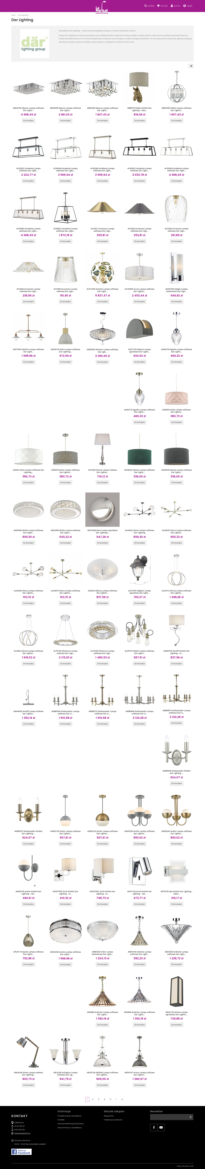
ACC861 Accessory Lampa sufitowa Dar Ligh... (102, 229)
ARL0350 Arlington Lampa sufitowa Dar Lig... (65, 1073)
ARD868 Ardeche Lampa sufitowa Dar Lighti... (139, 1013)
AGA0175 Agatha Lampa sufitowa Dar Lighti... (139, 410)
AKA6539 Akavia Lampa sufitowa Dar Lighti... (176, 471)
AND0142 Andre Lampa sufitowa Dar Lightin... (102, 832)
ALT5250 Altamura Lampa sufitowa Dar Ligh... (102, 652)
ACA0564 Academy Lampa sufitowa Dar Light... (28, 229)
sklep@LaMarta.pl (22, 1133)
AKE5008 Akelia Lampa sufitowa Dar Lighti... (28, 531)
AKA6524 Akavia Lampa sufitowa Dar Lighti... (139, 471)
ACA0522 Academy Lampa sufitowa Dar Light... (140, 169)
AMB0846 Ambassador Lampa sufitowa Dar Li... (139, 712)
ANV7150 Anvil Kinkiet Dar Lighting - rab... (139, 892)
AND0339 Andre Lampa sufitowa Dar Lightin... (139, 832)
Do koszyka (28, 120)
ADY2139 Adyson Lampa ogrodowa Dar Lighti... (139, 350)
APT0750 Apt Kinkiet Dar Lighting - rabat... (176, 892)
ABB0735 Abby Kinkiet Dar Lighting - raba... (139, 109)
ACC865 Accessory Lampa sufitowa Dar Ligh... (65, 290)
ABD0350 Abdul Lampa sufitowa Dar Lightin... (176, 109)
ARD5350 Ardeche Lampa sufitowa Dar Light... (176, 952)
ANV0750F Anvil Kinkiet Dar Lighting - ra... (65, 892)
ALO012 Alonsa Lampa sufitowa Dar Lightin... (176, 591)
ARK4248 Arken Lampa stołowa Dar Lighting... (28, 1073)
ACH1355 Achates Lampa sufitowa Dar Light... (102, 290)
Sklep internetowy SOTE (185, 1166)
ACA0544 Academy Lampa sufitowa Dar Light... (177, 169)
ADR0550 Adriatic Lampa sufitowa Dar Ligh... (102, 350)
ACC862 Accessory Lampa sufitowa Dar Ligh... (139, 229)
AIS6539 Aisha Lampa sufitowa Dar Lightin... (65, 471)
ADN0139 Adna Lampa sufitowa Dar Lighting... (65, 350)
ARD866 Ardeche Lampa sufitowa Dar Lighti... (102, 1013)
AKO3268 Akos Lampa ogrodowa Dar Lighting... (102, 531)
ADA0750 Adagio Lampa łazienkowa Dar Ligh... (176, 290)
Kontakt (61, 1119)
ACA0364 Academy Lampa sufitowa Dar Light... (102, 169)
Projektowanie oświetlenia (69, 1116)
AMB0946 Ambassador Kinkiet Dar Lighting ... (176, 771)
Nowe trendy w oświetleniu (70, 1127)
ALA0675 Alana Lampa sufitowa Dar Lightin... (65, 591)
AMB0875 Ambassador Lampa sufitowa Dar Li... (176, 711)
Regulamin (109, 1116)
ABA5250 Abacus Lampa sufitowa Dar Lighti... (102, 109)
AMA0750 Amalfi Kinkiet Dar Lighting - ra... (176, 652)
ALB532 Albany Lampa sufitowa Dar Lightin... (102, 591)
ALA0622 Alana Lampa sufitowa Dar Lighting (139, 531)
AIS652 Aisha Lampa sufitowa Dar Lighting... (28, 471)
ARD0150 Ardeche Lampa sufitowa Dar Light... (139, 952)
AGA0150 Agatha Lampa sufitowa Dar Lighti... (176, 350)
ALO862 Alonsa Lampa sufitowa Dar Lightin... (28, 652)
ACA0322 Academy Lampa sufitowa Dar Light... (28, 169)
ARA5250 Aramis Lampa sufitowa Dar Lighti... (65, 953)
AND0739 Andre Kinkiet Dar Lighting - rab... (28, 892)
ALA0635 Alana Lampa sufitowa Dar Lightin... (176, 531)
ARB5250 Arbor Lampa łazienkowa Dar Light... (102, 952)
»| (122, 1099)
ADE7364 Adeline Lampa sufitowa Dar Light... (28, 350)
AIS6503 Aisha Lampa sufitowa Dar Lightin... (176, 410)
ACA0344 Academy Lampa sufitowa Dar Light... (65, 169)
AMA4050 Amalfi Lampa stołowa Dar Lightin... (29, 712)
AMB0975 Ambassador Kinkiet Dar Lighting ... (28, 832)
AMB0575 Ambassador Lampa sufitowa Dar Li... (102, 712)
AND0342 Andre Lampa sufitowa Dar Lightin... (176, 832)
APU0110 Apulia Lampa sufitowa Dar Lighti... (28, 952)
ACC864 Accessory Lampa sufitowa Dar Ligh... (28, 290)
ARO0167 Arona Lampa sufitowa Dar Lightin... (139, 1073)
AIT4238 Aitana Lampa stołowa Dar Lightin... (102, 471)
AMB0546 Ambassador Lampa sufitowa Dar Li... (65, 712)
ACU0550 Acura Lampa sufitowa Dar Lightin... (139, 290)
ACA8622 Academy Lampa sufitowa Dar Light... (65, 229)
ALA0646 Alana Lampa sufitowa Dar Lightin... (28, 591)
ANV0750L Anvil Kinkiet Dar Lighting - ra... (102, 892)
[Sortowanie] (191, 66)
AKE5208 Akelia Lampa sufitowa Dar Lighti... (65, 531)
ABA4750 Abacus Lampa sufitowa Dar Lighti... (28, 109)
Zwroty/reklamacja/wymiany (71, 1123)
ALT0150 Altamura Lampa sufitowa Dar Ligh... (65, 652)
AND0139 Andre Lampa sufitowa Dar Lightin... (65, 832)
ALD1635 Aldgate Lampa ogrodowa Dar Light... (139, 591)
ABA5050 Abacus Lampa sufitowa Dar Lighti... (65, 109)
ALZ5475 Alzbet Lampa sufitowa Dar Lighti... (139, 652)
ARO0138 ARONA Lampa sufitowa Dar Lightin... (102, 1073)
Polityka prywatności (113, 1119)
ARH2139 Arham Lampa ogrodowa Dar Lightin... (176, 1013)
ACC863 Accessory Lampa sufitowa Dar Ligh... (176, 229)
